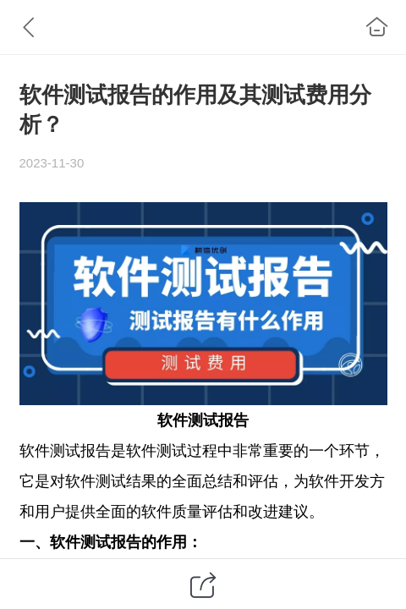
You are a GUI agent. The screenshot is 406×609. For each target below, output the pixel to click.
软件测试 (187, 420)
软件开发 (339, 481)
